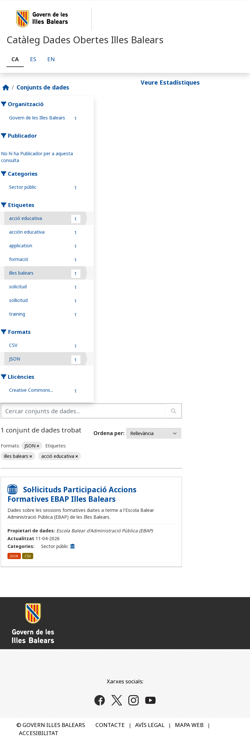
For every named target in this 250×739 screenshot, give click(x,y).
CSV (27, 556)
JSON (14, 556)
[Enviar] (173, 410)
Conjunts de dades (43, 87)
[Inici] (6, 87)
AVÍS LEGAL (149, 725)
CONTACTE (110, 725)
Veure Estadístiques (170, 82)
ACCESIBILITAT (38, 733)
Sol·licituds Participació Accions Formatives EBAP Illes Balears (71, 494)
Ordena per (108, 433)
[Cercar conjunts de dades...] (83, 410)
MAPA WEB (189, 725)
